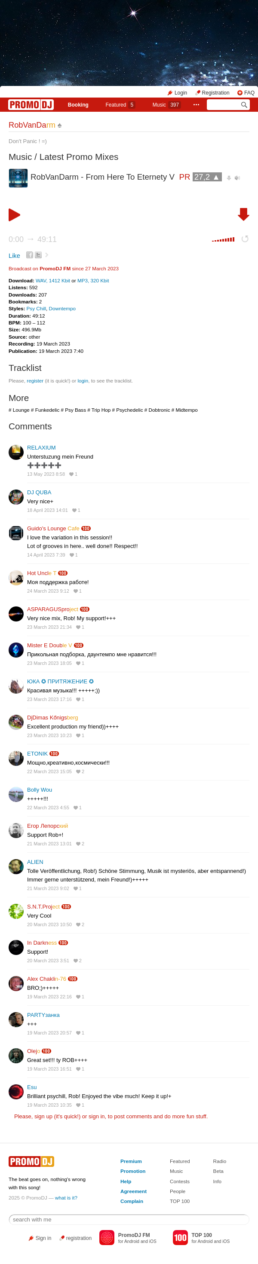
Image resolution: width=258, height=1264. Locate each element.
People (177, 1191)
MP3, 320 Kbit (93, 280)
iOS (153, 1241)
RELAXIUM (41, 447)
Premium (131, 1161)
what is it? (66, 1197)
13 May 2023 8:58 (46, 474)
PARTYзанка (43, 1015)
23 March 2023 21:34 (49, 627)
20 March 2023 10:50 (49, 924)
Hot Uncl (41, 573)
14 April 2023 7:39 (46, 554)
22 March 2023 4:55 (48, 807)
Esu (32, 1087)
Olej (33, 1051)
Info (217, 1181)
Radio (220, 1161)
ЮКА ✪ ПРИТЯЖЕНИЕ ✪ (60, 681)
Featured (120, 105)
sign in (97, 1116)
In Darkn (42, 943)
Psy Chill (36, 308)
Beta (218, 1171)
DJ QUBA (39, 492)
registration (79, 1238)
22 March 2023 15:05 (49, 771)
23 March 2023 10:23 (49, 735)
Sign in (44, 1238)
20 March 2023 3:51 (48, 960)
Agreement (133, 1191)
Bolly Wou (39, 790)
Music (167, 105)
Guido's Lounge (53, 528)
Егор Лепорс (47, 826)
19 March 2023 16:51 (49, 1068)
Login (181, 92)
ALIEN (35, 862)
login (82, 380)
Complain (131, 1201)
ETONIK (37, 753)
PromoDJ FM (55, 268)
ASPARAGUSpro (52, 609)
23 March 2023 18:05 (49, 663)
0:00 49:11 (33, 239)
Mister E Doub (49, 645)
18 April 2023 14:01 (47, 510)
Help (125, 1181)
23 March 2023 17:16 (49, 699)
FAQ (249, 92)
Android (131, 1241)
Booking (78, 105)
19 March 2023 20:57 (49, 1032)
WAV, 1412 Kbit (53, 280)
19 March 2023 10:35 (49, 1105)
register (35, 380)
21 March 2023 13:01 (49, 843)
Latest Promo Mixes (79, 157)
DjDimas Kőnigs (52, 717)
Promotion (132, 1171)
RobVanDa (32, 125)
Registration (216, 92)
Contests (180, 1181)
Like (14, 255)
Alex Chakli (46, 979)
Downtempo (62, 308)
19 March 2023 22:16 (49, 996)
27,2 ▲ (207, 176)
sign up (43, 1116)
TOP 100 (180, 1201)
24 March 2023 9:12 (48, 591)
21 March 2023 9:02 (48, 888)
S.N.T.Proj (43, 906)
